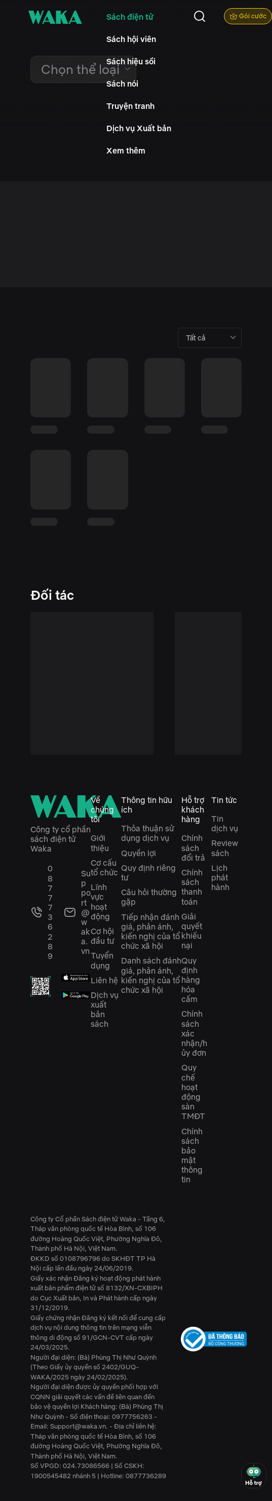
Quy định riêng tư (148, 872)
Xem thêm (125, 150)
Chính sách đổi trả (193, 847)
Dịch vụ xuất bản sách (105, 1009)
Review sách (224, 848)
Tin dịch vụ (224, 823)
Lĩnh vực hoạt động (100, 901)
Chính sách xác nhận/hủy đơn (194, 1033)
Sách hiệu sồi (131, 61)
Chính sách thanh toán (192, 887)
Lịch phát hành (220, 877)
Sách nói (122, 84)
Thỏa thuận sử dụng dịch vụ (147, 833)
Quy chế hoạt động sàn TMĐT (193, 1091)
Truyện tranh (130, 106)
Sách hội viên (131, 39)
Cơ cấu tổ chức (104, 867)
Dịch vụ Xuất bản (138, 128)
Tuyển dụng (102, 960)
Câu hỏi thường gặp (149, 897)
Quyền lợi (138, 853)
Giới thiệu (100, 843)
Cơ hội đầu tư (102, 936)
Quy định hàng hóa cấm (190, 980)
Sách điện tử (129, 17)
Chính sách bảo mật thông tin (192, 1155)
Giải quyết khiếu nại (191, 931)
